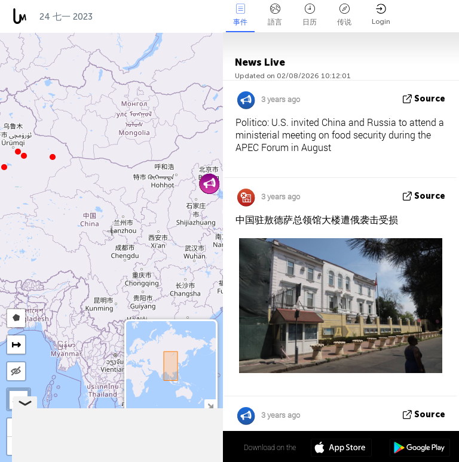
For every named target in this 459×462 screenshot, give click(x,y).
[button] (18, 152)
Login (381, 15)
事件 (240, 15)
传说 (344, 15)
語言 (275, 15)
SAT (19, 400)
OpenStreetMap (154, 456)
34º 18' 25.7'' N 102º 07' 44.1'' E (174, 447)
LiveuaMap (111, 456)
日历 (309, 15)
